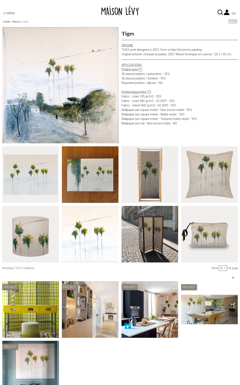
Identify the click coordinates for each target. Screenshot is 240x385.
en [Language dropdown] (234, 13)
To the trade (133, 364)
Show (214, 268)
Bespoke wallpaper (18, 368)
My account (73, 364)
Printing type (13, 359)
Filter (233, 21)
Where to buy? (14, 373)
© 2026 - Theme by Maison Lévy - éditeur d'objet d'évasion (34, 381)
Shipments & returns (78, 359)
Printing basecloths (17, 364)
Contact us (132, 359)
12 (223, 268)
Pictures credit (194, 359)
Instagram (132, 373)
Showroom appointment (141, 368)
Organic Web (93, 381)
